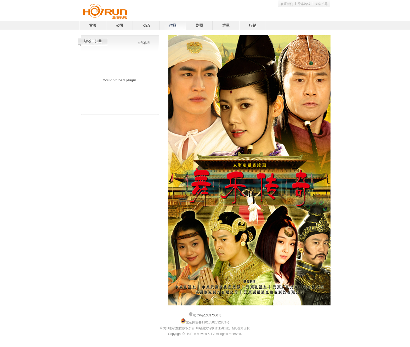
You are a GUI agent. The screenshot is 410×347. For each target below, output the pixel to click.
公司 (119, 25)
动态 (146, 25)
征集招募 (321, 4)
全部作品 (144, 43)
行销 (252, 25)
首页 (92, 25)
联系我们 (287, 4)
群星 (226, 25)
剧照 (199, 25)
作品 (172, 25)
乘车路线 (304, 4)
